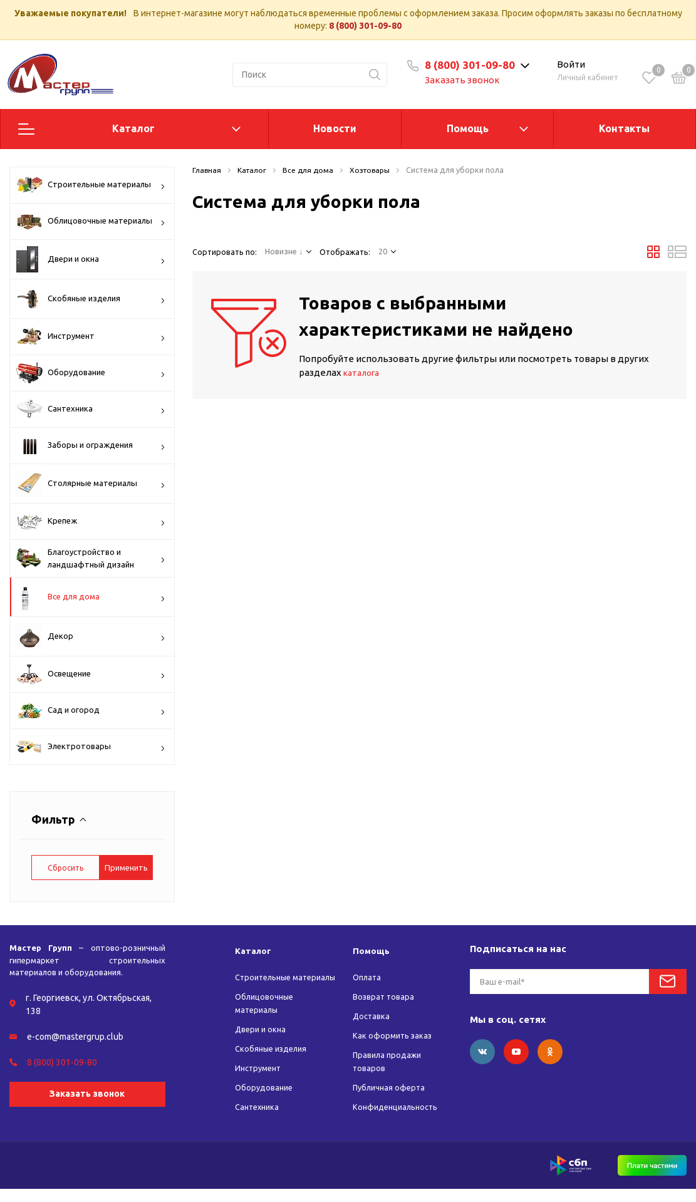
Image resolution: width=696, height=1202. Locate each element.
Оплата (368, 977)
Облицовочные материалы (90, 221)
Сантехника (90, 409)
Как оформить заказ (394, 1035)
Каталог (133, 128)
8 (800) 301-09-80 (365, 26)
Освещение (90, 674)
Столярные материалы (90, 483)
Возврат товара (385, 997)
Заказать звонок (464, 80)
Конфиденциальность (399, 1107)
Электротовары (90, 747)
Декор (90, 636)
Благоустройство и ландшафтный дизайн (90, 558)
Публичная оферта (391, 1087)
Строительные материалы (90, 185)
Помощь (468, 128)
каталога (364, 372)
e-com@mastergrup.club (75, 1037)
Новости (334, 128)
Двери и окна (90, 259)
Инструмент (90, 336)
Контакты (624, 128)
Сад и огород (90, 710)
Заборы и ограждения (90, 445)
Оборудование (90, 373)
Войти (572, 64)
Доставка (372, 1016)
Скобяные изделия (90, 299)
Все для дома (90, 597)
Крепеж (90, 521)
